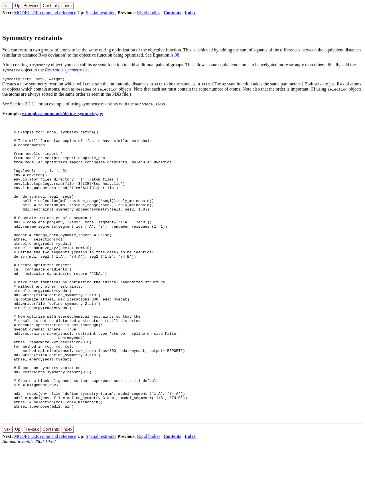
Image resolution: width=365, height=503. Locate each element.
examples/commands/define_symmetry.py (62, 114)
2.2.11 (30, 104)
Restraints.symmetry (63, 69)
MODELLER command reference (45, 12)
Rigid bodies (148, 12)
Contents (172, 12)
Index (190, 12)
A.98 (174, 55)
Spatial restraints (101, 12)
